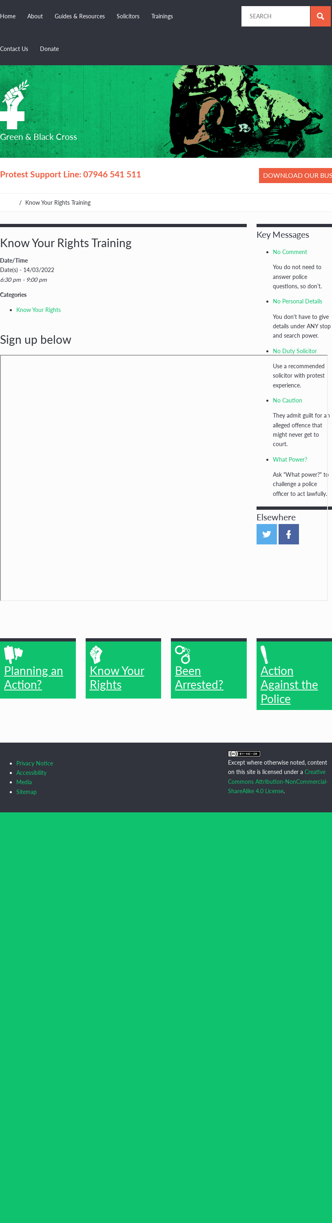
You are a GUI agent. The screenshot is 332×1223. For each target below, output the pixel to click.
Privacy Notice (34, 763)
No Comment (290, 251)
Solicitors (128, 16)
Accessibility (31, 772)
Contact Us (14, 48)
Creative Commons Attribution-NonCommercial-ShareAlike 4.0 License (278, 781)
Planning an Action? (33, 668)
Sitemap (26, 791)
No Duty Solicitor (295, 350)
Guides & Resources (80, 16)
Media (24, 781)
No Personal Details (297, 301)
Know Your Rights (38, 309)
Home (7, 16)
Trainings (162, 16)
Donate (49, 48)
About (35, 16)
